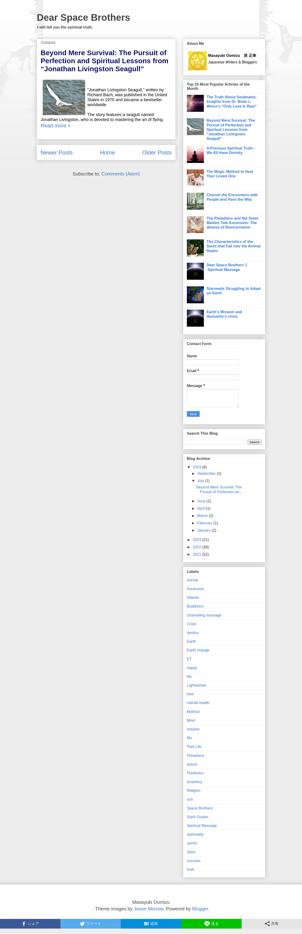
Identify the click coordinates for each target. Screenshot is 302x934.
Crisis (191, 624)
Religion (194, 790)
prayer (192, 764)
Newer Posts (57, 152)
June (201, 501)
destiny (193, 633)
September (207, 473)
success (194, 861)
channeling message (204, 615)
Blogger (200, 908)
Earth (191, 641)
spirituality (195, 834)
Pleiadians (195, 756)
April (201, 508)
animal (192, 580)
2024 (197, 467)
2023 (197, 540)
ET (189, 659)
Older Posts (157, 152)
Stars (191, 852)
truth (190, 869)
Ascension (195, 589)
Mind (191, 720)
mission (193, 729)
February (205, 523)
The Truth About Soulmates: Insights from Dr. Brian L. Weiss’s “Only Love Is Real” (231, 101)
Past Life (194, 747)
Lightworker (196, 685)
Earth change (198, 650)
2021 (197, 554)
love (190, 694)
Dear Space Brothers (83, 17)
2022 (197, 547)
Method (193, 712)
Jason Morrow (149, 908)
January (204, 530)
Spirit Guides (198, 817)
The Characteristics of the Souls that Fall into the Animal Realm (233, 246)
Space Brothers (200, 808)
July (201, 481)
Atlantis (193, 598)
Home (107, 152)
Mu (189, 738)
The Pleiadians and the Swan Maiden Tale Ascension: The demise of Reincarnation (232, 222)
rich (190, 799)
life (189, 677)
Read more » (56, 126)
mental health (198, 703)
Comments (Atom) (120, 173)
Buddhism (195, 606)
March (203, 516)
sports (192, 843)
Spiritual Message (202, 826)
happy (192, 668)
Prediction (195, 773)
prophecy (194, 782)
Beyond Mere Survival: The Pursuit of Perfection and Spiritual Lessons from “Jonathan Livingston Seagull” (104, 61)
